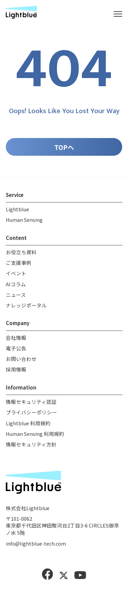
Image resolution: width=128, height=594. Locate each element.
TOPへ (64, 148)
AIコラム (16, 285)
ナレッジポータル (26, 306)
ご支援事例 (18, 264)
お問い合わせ (21, 360)
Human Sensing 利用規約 (35, 435)
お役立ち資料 (21, 253)
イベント (16, 275)
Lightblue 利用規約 (28, 424)
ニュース (16, 296)
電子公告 (16, 349)
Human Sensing (24, 221)
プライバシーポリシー (31, 414)
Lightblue (17, 210)
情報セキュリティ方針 (31, 446)
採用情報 (16, 371)
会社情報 (16, 339)
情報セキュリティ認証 (31, 403)
